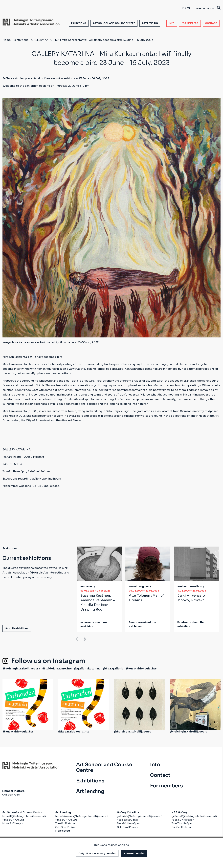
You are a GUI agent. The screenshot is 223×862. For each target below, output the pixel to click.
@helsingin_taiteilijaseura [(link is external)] (21, 668)
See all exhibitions (16, 628)
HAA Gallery (87, 586)
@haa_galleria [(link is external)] (113, 668)
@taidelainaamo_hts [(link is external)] (57, 668)
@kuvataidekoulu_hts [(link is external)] (141, 668)
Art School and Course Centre (114, 23)
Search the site (208, 8)
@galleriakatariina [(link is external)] (87, 668)
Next (83, 638)
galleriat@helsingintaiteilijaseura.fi (139, 816)
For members (189, 23)
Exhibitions (78, 23)
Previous (77, 638)
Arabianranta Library (190, 586)
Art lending (150, 23)
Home (6, 40)
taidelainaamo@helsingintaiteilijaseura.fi (81, 816)
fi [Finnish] (183, 8)
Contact (211, 23)
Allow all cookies (134, 853)
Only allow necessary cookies (97, 853)
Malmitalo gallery (140, 586)
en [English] (188, 8)
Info (172, 23)
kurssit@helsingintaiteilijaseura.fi (24, 816)
